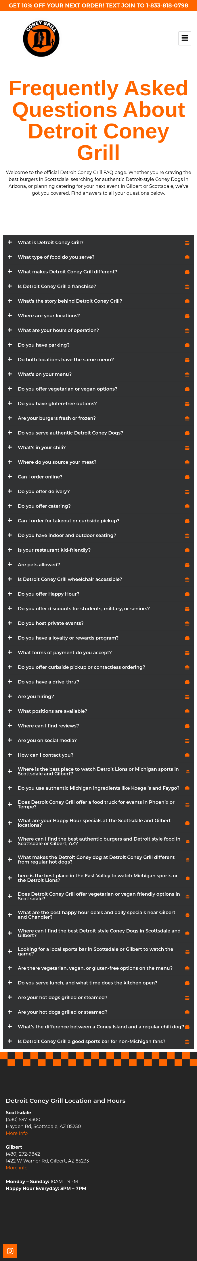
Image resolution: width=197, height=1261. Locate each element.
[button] (185, 39)
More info (17, 1168)
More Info (17, 1133)
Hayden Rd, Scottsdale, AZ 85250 (43, 1126)
